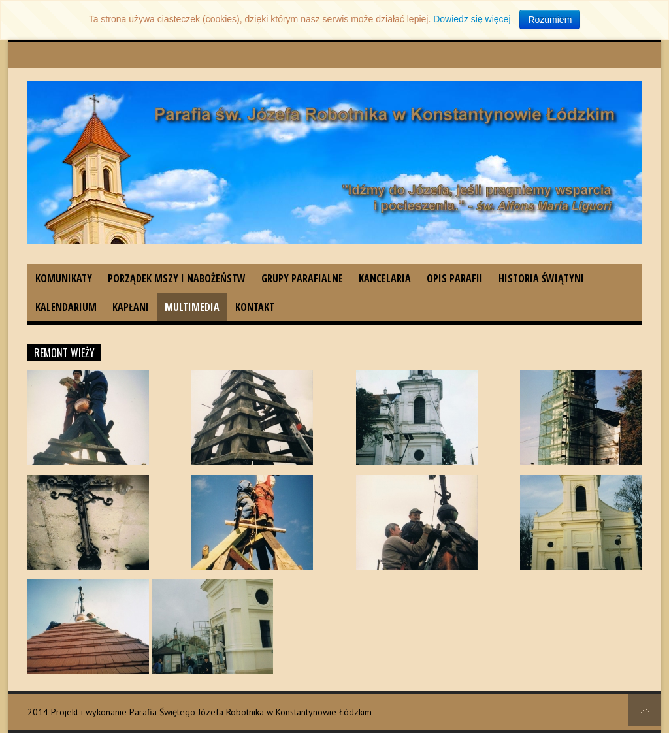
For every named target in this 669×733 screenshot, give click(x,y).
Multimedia (192, 307)
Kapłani (130, 307)
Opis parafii (455, 278)
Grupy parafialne (302, 278)
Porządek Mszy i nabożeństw (177, 278)
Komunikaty (63, 278)
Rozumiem (550, 19)
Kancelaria (385, 278)
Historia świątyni (541, 278)
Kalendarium (66, 307)
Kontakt (254, 307)
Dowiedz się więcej (471, 19)
